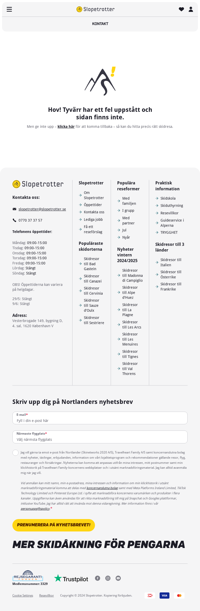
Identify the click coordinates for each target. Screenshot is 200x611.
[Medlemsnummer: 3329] (30, 578)
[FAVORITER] (181, 9)
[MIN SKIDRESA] (191, 9)
